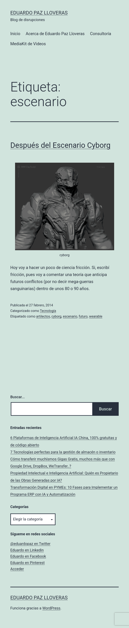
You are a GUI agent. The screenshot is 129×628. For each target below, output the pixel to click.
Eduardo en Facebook (28, 556)
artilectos (43, 316)
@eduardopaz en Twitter (30, 544)
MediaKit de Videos (28, 43)
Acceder (17, 569)
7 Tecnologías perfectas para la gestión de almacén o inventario (63, 452)
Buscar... (17, 397)
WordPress (51, 608)
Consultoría (100, 33)
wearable (95, 316)
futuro (83, 316)
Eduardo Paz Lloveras (39, 13)
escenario (70, 316)
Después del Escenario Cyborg (60, 145)
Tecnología (48, 311)
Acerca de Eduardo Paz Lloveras (55, 33)
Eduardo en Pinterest (27, 562)
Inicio (15, 33)
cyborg (56, 316)
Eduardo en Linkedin (27, 550)
